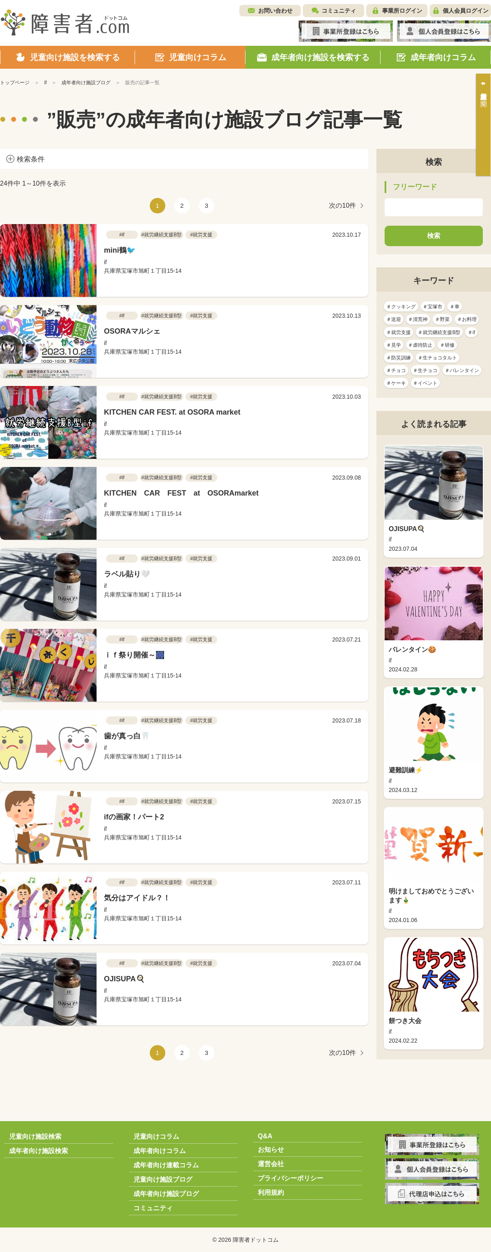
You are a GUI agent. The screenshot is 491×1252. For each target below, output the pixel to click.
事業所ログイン (402, 10)
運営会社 (271, 1163)
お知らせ (271, 1149)
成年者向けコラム (159, 1150)
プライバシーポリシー (290, 1178)
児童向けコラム (156, 1136)
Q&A (265, 1136)
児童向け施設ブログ (162, 1179)
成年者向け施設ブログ (166, 1193)
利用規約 (271, 1192)
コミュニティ (339, 10)
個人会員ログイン (466, 10)
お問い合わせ (275, 10)
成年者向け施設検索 (38, 1150)
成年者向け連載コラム (166, 1165)
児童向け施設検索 (35, 1136)
